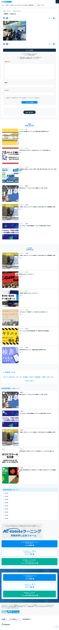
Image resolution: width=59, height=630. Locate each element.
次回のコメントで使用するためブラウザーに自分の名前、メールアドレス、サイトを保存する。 (23, 97)
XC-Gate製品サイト (14, 619)
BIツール (5, 377)
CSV (17, 377)
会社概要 (3, 619)
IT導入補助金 (37, 377)
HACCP (31, 377)
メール (7, 90)
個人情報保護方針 (26, 619)
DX (20, 377)
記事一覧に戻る (29, 112)
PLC (52, 377)
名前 (6, 82)
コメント (7, 61)
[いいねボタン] (50, 18)
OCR (48, 377)
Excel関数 (25, 377)
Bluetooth (11, 377)
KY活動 (43, 377)
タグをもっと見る (28, 380)
